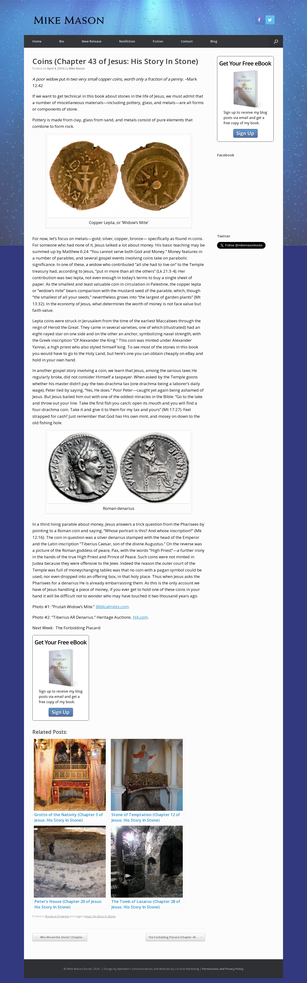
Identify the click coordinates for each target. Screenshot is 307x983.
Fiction (158, 41)
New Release (91, 41)
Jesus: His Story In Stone (100, 916)
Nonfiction (127, 41)
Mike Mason (77, 68)
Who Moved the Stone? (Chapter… (60, 937)
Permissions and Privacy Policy (222, 969)
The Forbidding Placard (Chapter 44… (175, 937)
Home (36, 41)
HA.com (140, 617)
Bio (61, 41)
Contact (187, 41)
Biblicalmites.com (112, 606)
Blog (213, 41)
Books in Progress (57, 916)
